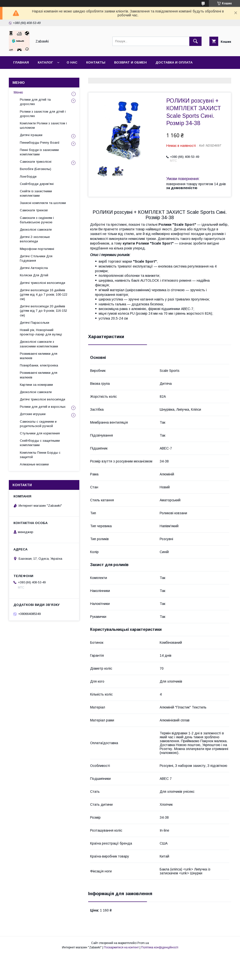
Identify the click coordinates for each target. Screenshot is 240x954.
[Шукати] (195, 41)
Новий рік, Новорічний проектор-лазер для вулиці (41, 332)
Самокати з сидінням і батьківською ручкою (37, 220)
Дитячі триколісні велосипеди (42, 283)
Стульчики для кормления (40, 433)
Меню (18, 92)
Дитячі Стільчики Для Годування (36, 258)
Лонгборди (28, 176)
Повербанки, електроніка (39, 365)
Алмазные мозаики (34, 464)
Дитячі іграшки (31, 135)
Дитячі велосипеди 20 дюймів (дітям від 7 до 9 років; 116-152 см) (43, 310)
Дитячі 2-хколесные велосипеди (35, 239)
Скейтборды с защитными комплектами (40, 443)
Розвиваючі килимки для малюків (38, 356)
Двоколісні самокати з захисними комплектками (39, 344)
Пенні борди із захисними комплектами (39, 152)
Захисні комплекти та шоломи (43, 203)
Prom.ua (143, 943)
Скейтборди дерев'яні (37, 184)
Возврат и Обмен (130, 62)
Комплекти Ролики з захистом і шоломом (43, 125)
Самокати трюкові (34, 210)
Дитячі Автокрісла (34, 268)
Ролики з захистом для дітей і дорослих (43, 114)
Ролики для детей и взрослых (43, 406)
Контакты (95, 62)
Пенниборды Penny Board (39, 142)
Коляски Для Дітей (34, 275)
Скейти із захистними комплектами (36, 193)
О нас (72, 62)
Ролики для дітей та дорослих (35, 102)
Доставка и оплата (174, 62)
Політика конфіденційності (159, 947)
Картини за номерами (36, 384)
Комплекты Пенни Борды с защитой (40, 455)
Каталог (45, 62)
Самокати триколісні (35, 161)
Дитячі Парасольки (34, 322)
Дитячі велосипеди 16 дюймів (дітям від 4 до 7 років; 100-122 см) (43, 294)
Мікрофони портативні (37, 249)
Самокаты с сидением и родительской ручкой (38, 424)
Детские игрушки (33, 414)
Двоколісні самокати (36, 229)
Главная (21, 62)
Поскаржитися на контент (121, 947)
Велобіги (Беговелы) (35, 169)
